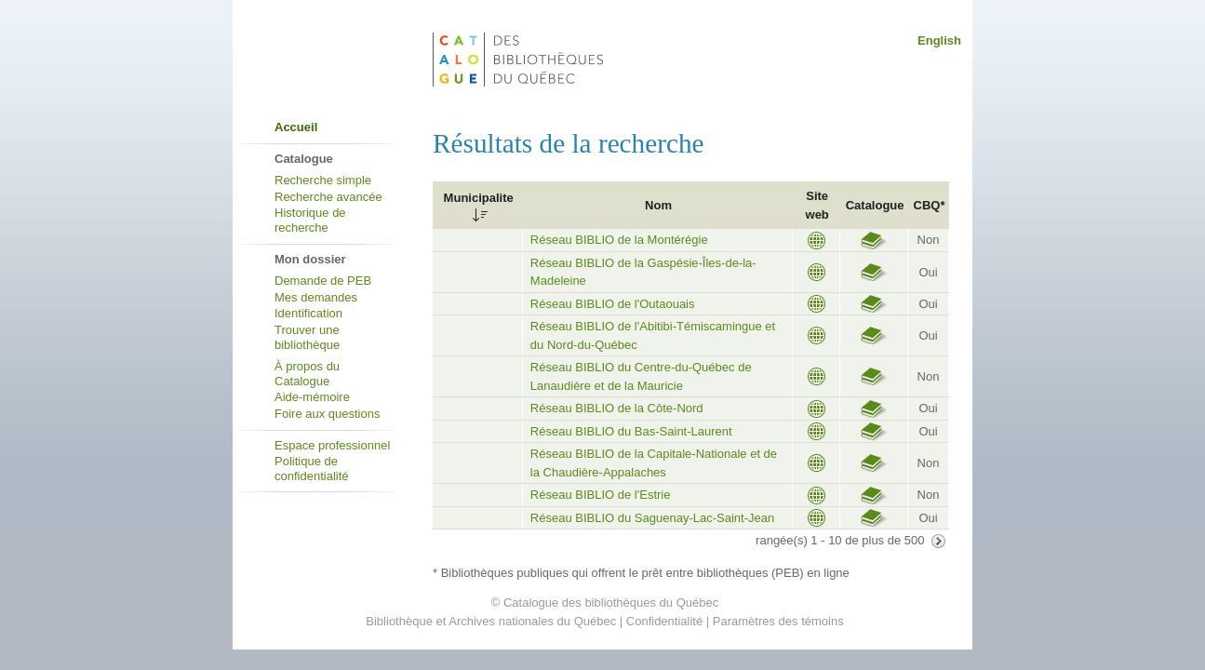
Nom (658, 205)
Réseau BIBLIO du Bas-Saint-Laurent (631, 431)
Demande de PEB (322, 281)
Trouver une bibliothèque (307, 337)
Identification (308, 313)
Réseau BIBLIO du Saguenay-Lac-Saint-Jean (652, 518)
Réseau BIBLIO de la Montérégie (619, 240)
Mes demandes (315, 297)
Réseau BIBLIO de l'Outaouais (612, 304)
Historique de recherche (310, 220)
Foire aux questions (327, 414)
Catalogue (875, 205)
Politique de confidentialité (311, 468)
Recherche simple (322, 180)
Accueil (295, 127)
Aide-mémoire (312, 397)
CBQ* (929, 205)
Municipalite (479, 198)
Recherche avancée (328, 197)
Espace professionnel (332, 445)
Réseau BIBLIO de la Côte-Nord (616, 408)
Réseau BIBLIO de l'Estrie (600, 495)
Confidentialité (664, 621)
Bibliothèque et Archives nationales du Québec (491, 621)
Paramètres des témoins (778, 621)
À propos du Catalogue (307, 373)
